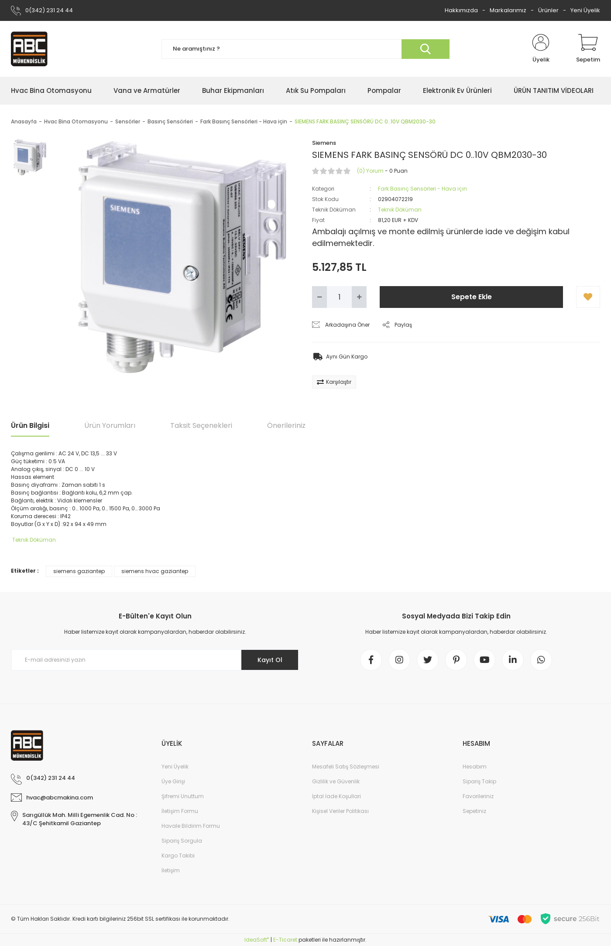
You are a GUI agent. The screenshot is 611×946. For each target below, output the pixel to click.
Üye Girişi (173, 781)
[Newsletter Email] (155, 660)
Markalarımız (508, 10)
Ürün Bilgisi (30, 425)
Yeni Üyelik (585, 10)
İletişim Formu (179, 811)
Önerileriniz (286, 425)
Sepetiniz (474, 811)
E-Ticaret (285, 939)
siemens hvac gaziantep (154, 571)
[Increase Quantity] (359, 297)
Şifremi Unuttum (182, 796)
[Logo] (29, 48)
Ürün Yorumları (109, 425)
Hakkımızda (461, 10)
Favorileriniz (478, 796)
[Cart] (588, 49)
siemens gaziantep (79, 571)
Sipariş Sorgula (181, 840)
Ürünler (548, 10)
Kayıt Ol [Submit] (269, 660)
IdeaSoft (256, 939)
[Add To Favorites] (588, 297)
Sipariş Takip (479, 781)
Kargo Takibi (178, 855)
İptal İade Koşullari (336, 796)
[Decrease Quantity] (319, 297)
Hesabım (475, 766)
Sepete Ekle (471, 297)
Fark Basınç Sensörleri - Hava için (422, 188)
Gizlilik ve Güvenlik (336, 781)
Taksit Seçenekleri (201, 425)
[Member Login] (541, 49)
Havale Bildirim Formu (190, 826)
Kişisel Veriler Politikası (340, 811)
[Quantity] (339, 297)
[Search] (305, 49)
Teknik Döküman (400, 209)
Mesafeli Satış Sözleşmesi (345, 766)
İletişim (170, 870)
